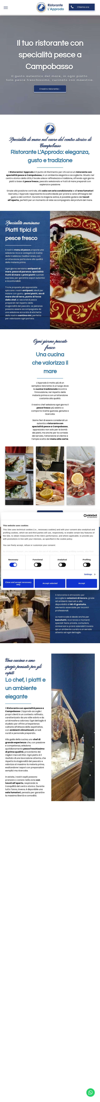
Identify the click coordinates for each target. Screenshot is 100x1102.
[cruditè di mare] (81, 475)
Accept (81, 583)
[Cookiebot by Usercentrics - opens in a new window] (85, 516)
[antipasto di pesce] (19, 475)
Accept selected (50, 583)
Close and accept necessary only (18, 583)
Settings (88, 574)
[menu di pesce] (50, 475)
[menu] (5, 7)
